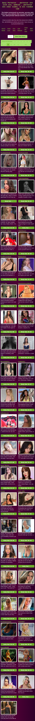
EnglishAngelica (6, 553)
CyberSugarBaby (23, 168)
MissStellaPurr (5, 337)
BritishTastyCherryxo (24, 121)
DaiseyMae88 (5, 601)
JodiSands (21, 505)
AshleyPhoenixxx (6, 625)
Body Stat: (9, 69)
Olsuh (2, 289)
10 (14, 44)
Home (10, 36)
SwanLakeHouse (23, 193)
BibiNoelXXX (22, 240)
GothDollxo (21, 337)
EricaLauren (22, 49)
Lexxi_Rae (4, 265)
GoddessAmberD (6, 240)
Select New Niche (20, 36)
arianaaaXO (21, 96)
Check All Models (7, 41)
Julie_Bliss (4, 361)
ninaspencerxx (22, 625)
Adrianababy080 (6, 49)
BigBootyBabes (5, 649)
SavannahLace (5, 529)
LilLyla (3, 457)
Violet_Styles (22, 529)
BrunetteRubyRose (24, 72)
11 (18, 44)
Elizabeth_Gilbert (6, 217)
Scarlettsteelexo (6, 72)
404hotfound (4, 409)
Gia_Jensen (4, 481)
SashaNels (21, 289)
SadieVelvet (21, 385)
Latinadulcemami (23, 409)
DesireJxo (21, 553)
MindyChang (22, 361)
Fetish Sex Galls (26, 29)
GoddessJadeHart (6, 193)
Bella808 (20, 601)
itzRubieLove (5, 385)
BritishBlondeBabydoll (25, 481)
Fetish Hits (24, 718)
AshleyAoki (21, 312)
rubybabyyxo (22, 217)
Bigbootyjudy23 (5, 505)
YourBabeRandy (6, 144)
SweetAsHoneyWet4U (24, 265)
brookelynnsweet (6, 577)
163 (26, 44)
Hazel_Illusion (5, 433)
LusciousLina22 (23, 144)
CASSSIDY (21, 577)
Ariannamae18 (5, 96)
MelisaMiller (21, 433)
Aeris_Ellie (21, 457)
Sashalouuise (5, 168)
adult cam (24, 696)
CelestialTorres (5, 121)
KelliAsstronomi (6, 312)
